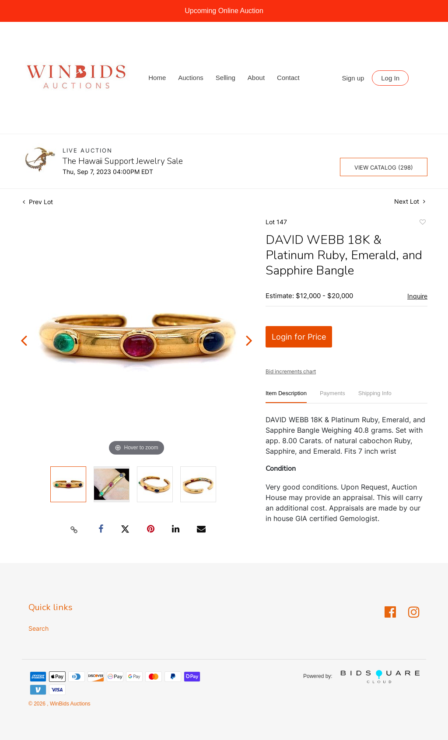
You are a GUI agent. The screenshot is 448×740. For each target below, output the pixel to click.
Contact (288, 77)
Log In (390, 78)
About (256, 77)
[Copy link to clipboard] (74, 529)
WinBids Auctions (70, 704)
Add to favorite (422, 223)
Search (38, 628)
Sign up (353, 78)
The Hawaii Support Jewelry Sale (123, 161)
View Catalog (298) (383, 167)
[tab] (286, 396)
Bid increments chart (291, 371)
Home (157, 77)
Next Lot (409, 201)
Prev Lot (38, 201)
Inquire (417, 296)
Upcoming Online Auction (224, 10)
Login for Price (299, 336)
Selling (225, 77)
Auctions (190, 77)
